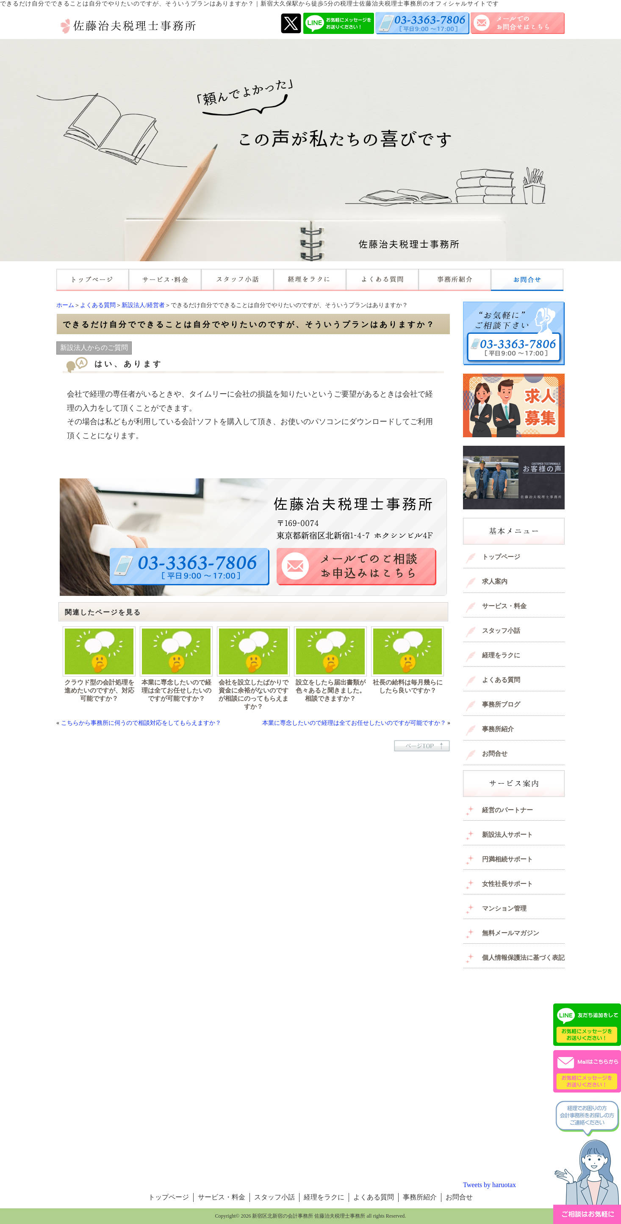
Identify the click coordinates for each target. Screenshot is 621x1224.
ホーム (65, 305)
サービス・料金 (504, 606)
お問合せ (494, 753)
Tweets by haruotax (489, 1184)
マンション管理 (504, 908)
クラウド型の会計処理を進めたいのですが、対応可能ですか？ (99, 690)
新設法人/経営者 (143, 305)
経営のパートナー (507, 810)
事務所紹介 (498, 729)
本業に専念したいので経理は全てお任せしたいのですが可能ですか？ (176, 690)
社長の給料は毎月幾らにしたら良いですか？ (408, 686)
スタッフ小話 (501, 630)
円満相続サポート (507, 859)
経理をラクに (501, 655)
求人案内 (494, 581)
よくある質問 (98, 305)
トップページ (501, 556)
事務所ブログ (501, 704)
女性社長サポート (507, 883)
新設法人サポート (507, 834)
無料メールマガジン (510, 933)
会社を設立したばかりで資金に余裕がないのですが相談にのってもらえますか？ (253, 694)
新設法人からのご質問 (94, 347)
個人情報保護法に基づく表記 (523, 957)
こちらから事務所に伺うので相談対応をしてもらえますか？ (141, 723)
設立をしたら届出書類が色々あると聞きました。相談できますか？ (331, 690)
